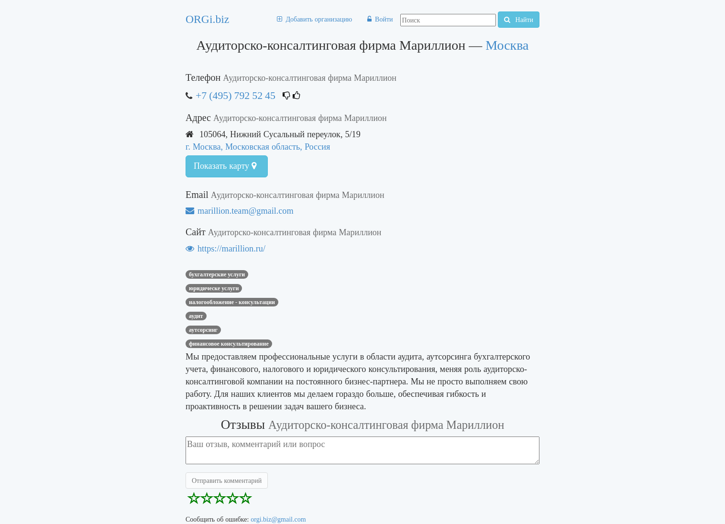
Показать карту (225, 166)
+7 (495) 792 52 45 (235, 95)
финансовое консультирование (229, 344)
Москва (506, 45)
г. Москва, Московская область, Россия (258, 146)
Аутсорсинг (203, 330)
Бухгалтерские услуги (217, 274)
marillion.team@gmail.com (240, 210)
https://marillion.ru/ (225, 248)
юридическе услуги (214, 288)
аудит (196, 316)
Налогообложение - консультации (232, 302)
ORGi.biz (207, 19)
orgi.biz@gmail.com (278, 519)
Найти (518, 19)
